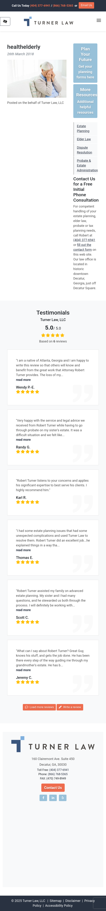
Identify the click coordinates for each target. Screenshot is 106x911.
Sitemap (56, 901)
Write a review (70, 707)
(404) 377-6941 (40, 5)
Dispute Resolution (84, 150)
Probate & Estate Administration (87, 165)
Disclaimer (72, 901)
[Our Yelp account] (62, 798)
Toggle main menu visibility (99, 19)
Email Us (86, 5)
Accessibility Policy (59, 905)
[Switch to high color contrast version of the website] (5, 21)
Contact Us (53, 788)
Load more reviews (39, 707)
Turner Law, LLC (34, 901)
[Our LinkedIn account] (53, 798)
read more (23, 380)
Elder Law (84, 139)
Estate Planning (83, 128)
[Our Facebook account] (43, 798)
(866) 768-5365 (63, 5)
